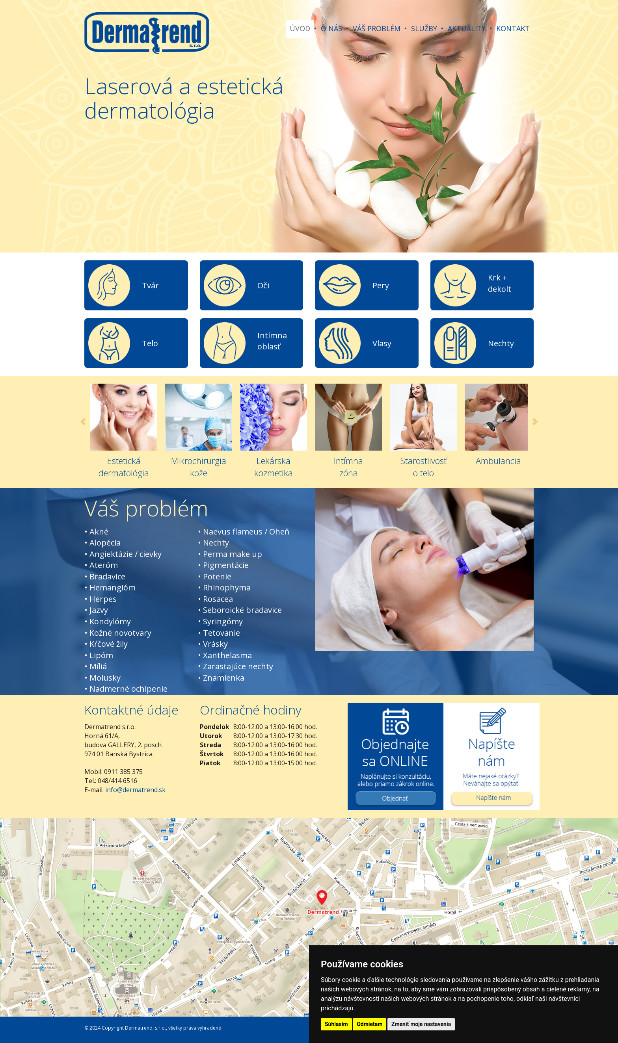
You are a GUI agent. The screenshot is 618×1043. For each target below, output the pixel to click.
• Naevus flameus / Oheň (243, 531)
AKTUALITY (467, 28)
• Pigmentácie (223, 565)
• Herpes (100, 599)
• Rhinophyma (224, 587)
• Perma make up (230, 554)
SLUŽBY (424, 28)
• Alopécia (102, 542)
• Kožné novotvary (117, 632)
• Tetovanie (219, 632)
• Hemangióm (110, 587)
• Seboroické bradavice (240, 610)
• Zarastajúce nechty (235, 666)
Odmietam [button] (369, 1024)
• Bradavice (104, 576)
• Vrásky (213, 643)
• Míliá (95, 666)
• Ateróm (101, 565)
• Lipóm (98, 655)
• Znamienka (221, 677)
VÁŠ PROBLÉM (376, 28)
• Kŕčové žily (106, 643)
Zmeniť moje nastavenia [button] (421, 1024)
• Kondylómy (107, 621)
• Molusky (102, 677)
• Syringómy (220, 621)
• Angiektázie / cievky (123, 554)
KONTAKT (513, 28)
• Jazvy (96, 610)
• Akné (96, 531)
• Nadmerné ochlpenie (126, 688)
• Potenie (214, 576)
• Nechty (213, 542)
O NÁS (331, 28)
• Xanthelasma (225, 655)
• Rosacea (215, 599)
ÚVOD (300, 28)
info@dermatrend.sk (135, 789)
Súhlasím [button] (336, 1024)
